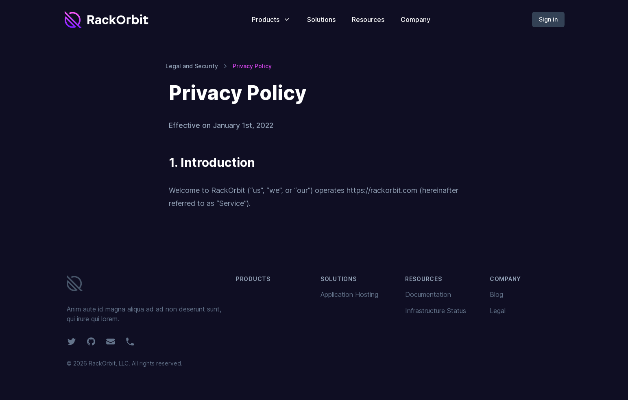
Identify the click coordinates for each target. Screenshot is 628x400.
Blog (496, 294)
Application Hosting (349, 294)
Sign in (548, 19)
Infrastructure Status (435, 311)
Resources (368, 19)
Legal (498, 311)
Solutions (321, 19)
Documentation (428, 294)
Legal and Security (192, 66)
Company (415, 19)
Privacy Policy (252, 66)
